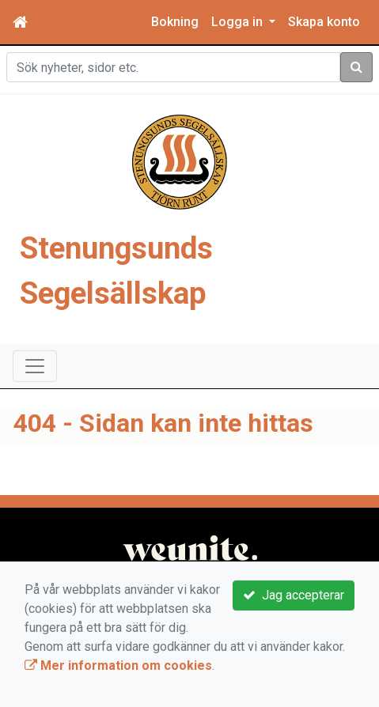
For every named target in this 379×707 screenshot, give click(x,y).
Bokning (175, 21)
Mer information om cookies (118, 665)
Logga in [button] (238, 21)
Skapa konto (324, 21)
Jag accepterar (293, 595)
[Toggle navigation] (35, 366)
